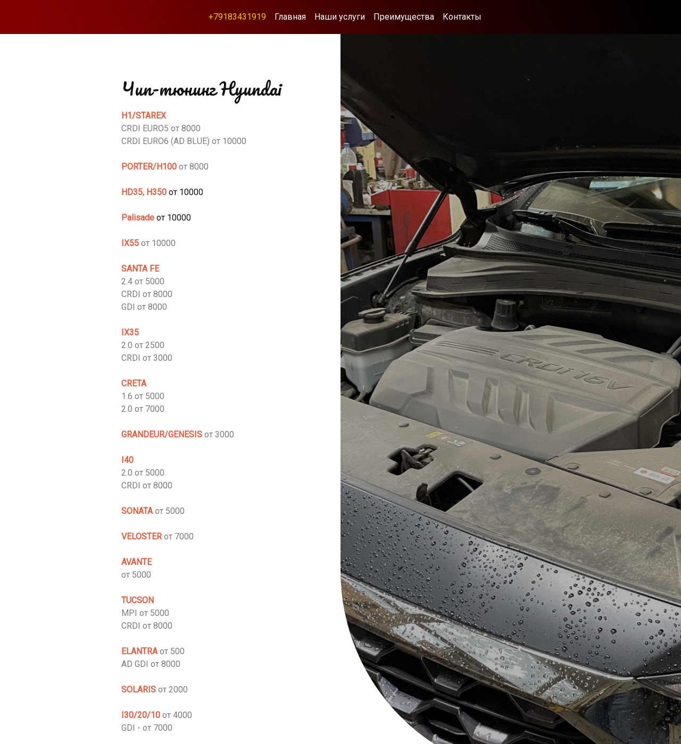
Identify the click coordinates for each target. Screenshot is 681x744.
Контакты (462, 17)
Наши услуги (339, 17)
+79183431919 (237, 17)
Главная (290, 17)
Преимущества (403, 17)
